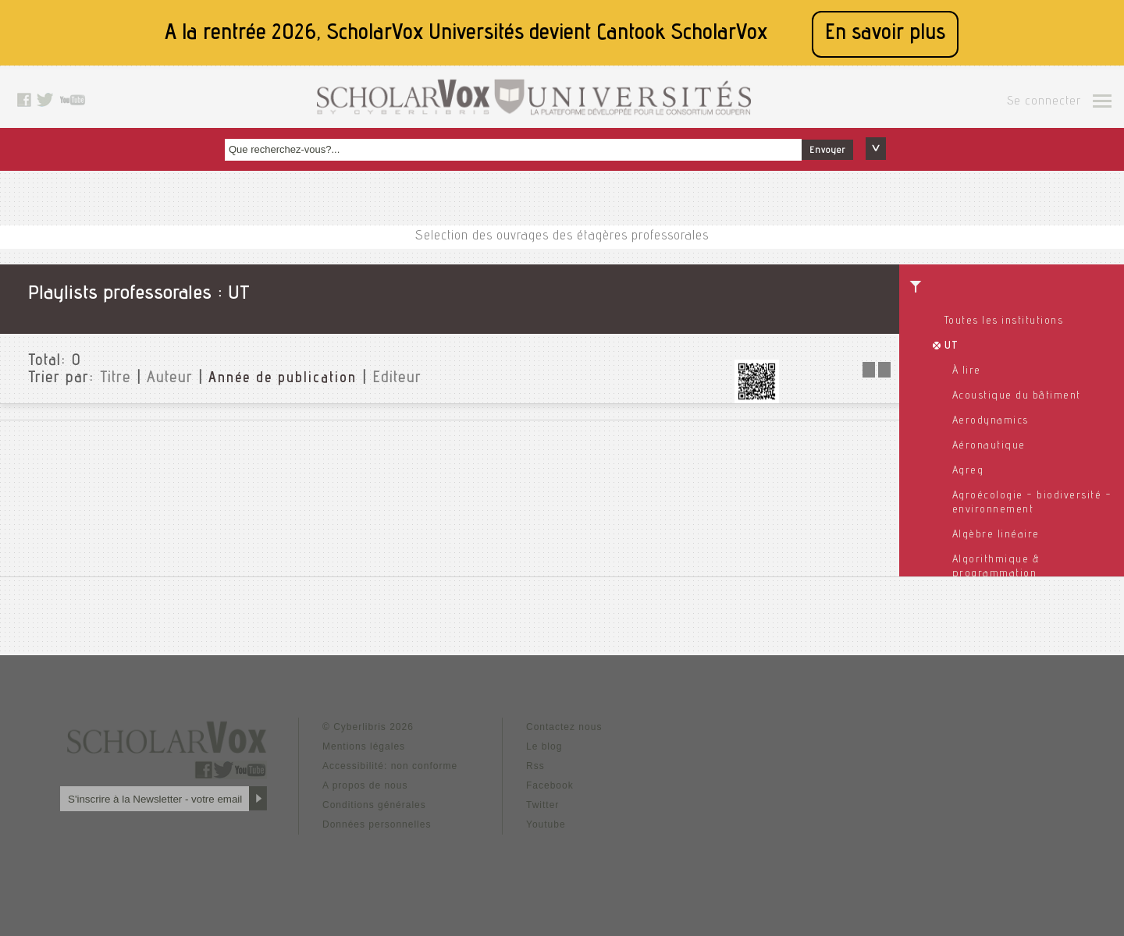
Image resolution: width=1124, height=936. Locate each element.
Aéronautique (989, 446)
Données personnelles (376, 824)
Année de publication (282, 379)
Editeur (397, 379)
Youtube (546, 824)
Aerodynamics (990, 421)
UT (951, 346)
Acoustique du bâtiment (1016, 396)
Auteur (170, 379)
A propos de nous (364, 785)
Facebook (550, 785)
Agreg (968, 471)
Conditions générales (374, 805)
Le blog (544, 746)
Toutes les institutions (1004, 321)
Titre (115, 379)
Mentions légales (363, 746)
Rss (535, 765)
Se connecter (1044, 102)
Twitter (542, 805)
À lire (966, 371)
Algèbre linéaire (996, 535)
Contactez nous (564, 727)
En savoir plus (885, 34)
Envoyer (827, 150)
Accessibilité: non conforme (389, 765)
